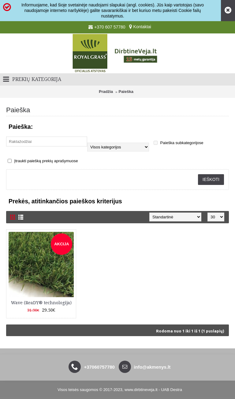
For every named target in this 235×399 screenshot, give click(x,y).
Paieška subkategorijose (178, 142)
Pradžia (106, 91)
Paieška (125, 91)
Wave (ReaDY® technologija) (41, 302)
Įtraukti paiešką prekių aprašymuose (43, 161)
